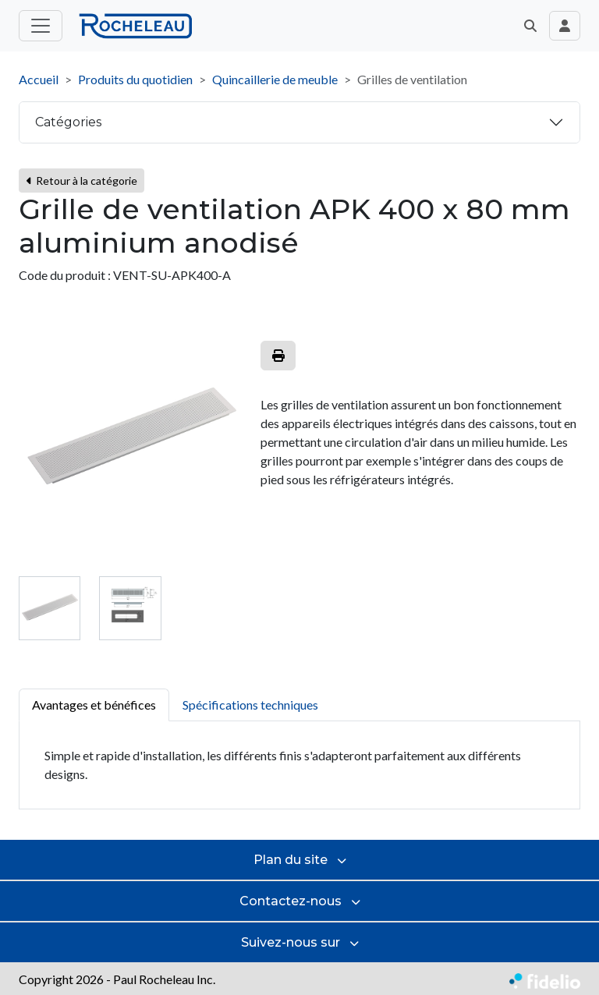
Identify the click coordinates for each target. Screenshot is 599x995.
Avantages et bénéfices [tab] (94, 704)
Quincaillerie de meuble (275, 79)
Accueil (38, 79)
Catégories (68, 122)
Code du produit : (65, 274)
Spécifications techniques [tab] (250, 704)
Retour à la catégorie (81, 180)
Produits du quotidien (135, 79)
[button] (530, 25)
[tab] (49, 607)
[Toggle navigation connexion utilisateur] (564, 26)
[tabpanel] (299, 765)
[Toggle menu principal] (40, 25)
